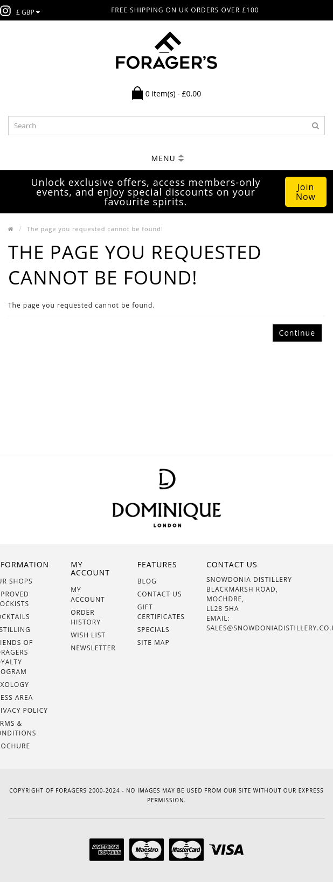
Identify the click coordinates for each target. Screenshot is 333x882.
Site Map (153, 642)
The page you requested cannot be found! (95, 229)
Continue (297, 333)
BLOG (147, 581)
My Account (88, 594)
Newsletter (93, 647)
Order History (86, 617)
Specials (153, 629)
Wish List (88, 635)
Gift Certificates (161, 611)
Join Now (306, 192)
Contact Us (159, 594)
